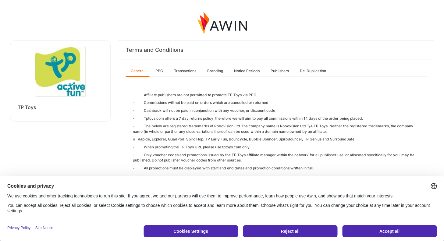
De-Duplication (313, 71)
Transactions (185, 71)
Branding (215, 71)
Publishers (280, 71)
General (137, 71)
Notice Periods (247, 71)
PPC (159, 71)
